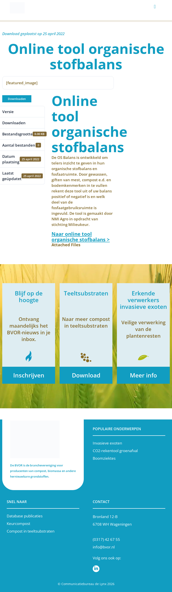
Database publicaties (25, 515)
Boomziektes (104, 458)
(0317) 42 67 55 (106, 539)
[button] (155, 7)
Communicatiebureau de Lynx (83, 584)
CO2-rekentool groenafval (115, 450)
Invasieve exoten (107, 443)
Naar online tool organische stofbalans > (81, 236)
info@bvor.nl (104, 547)
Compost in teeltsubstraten (30, 531)
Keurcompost (18, 523)
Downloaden (17, 99)
